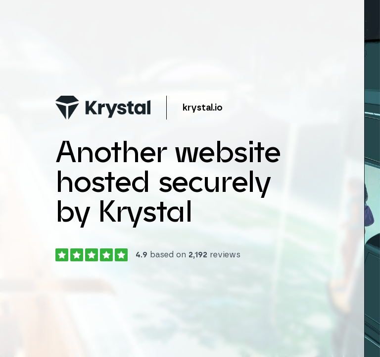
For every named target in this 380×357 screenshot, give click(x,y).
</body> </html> (190, 178)
